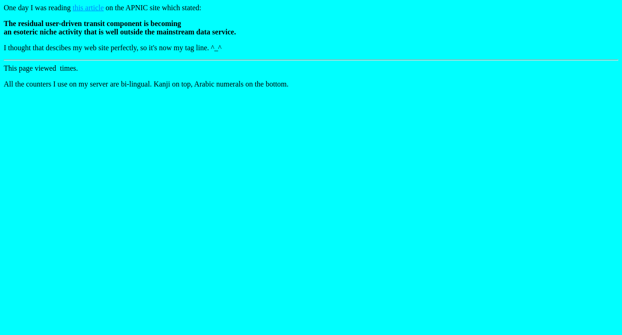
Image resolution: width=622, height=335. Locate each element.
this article (88, 8)
